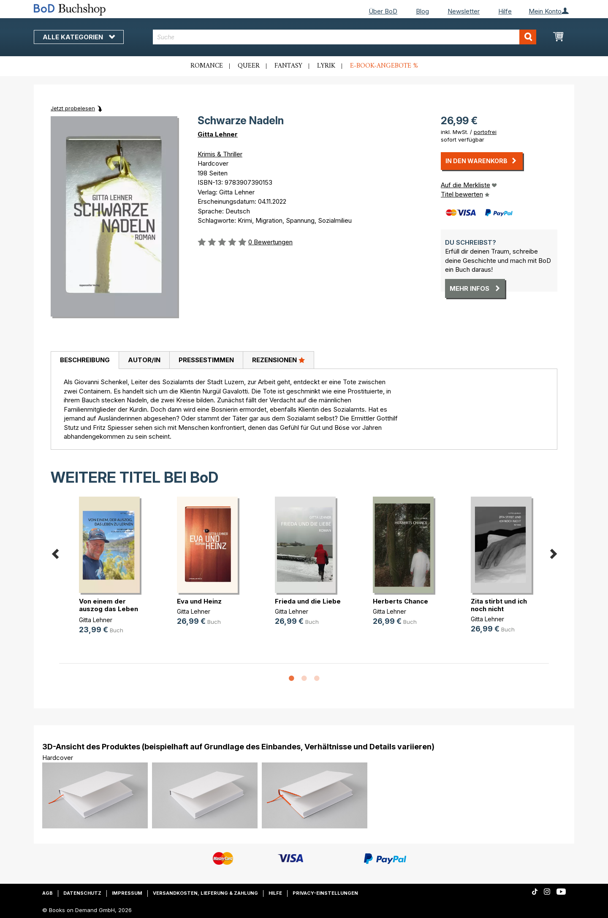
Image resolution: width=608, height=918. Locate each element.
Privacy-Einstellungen (325, 893)
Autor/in (144, 360)
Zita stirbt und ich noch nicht (499, 605)
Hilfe (505, 11)
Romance (206, 66)
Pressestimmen (206, 360)
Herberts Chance (400, 601)
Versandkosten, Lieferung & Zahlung (205, 893)
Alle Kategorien (79, 37)
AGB (47, 893)
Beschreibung (85, 360)
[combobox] (345, 37)
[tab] (85, 360)
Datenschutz (82, 893)
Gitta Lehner (218, 134)
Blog (422, 11)
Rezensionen (278, 359)
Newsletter (464, 11)
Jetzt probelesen (73, 108)
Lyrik (326, 66)
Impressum (127, 893)
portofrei (485, 131)
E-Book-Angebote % (384, 66)
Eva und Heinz (199, 601)
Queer (249, 66)
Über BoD (383, 11)
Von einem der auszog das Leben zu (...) (108, 608)
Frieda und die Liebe (308, 601)
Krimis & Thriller (220, 154)
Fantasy (288, 66)
